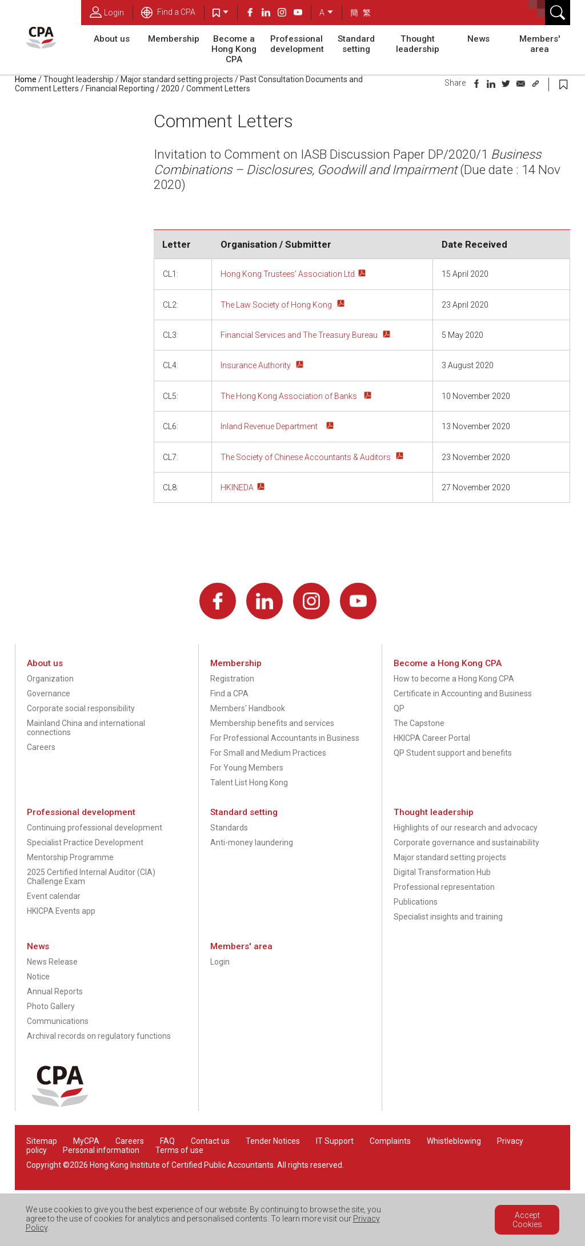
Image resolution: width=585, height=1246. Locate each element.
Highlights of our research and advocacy (466, 827)
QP (399, 708)
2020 (170, 88)
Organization (50, 678)
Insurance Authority (256, 365)
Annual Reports (55, 991)
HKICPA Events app (61, 911)
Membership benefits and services (272, 723)
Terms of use (179, 1150)
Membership (173, 39)
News (478, 39)
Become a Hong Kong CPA (234, 49)
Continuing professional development (94, 827)
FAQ (167, 1141)
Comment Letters (218, 88)
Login (107, 12)
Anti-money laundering (251, 842)
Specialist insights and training (448, 916)
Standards (229, 827)
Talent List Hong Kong (249, 782)
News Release (52, 961)
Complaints (390, 1141)
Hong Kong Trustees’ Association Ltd (288, 274)
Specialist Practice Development (85, 842)
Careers (41, 747)
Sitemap (41, 1141)
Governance (48, 693)
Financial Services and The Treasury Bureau (300, 335)
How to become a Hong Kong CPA (454, 678)
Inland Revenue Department (272, 426)
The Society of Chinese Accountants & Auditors (306, 457)
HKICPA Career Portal (432, 738)
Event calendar (54, 896)
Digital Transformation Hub (442, 872)
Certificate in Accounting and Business (463, 693)
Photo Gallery (51, 1006)
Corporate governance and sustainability (466, 842)
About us (112, 39)
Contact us (210, 1141)
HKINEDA (237, 487)
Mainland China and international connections (86, 728)
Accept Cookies (527, 1220)
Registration (232, 678)
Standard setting (356, 44)
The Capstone (419, 723)
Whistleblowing (454, 1141)
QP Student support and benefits (453, 752)
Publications (416, 901)
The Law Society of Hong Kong (277, 304)
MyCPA (86, 1141)
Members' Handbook (247, 708)
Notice (38, 976)
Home (26, 79)
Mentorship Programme (70, 857)
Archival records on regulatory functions (99, 1036)
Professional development (297, 44)
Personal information (101, 1150)
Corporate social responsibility (81, 708)
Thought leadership (417, 44)
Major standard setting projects (177, 79)
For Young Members (246, 767)
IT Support (335, 1141)
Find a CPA (168, 12)
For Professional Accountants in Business (284, 738)
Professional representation (444, 887)
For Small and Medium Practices (268, 752)
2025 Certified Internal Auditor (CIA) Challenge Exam (91, 877)
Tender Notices (273, 1141)
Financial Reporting (120, 88)
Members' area (539, 44)
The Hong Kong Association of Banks (290, 396)
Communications (58, 1021)
